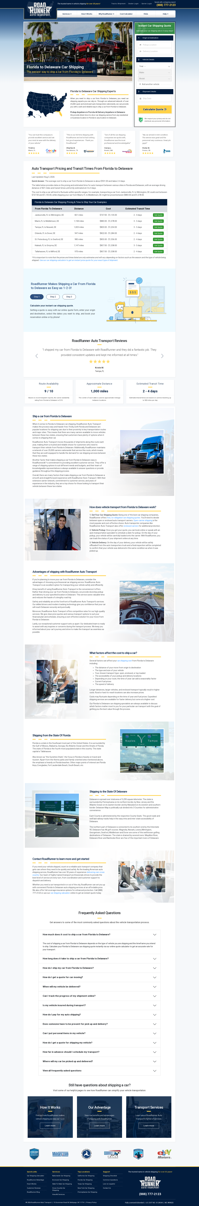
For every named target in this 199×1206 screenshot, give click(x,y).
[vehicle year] (155, 66)
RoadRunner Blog (33, 1192)
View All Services (58, 1194)
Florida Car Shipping (85, 1180)
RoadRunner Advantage (35, 1180)
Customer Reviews (33, 1188)
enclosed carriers (131, 526)
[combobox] (155, 45)
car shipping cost (124, 661)
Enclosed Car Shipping (60, 1180)
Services (66, 14)
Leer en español (109, 1184)
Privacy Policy (91, 1202)
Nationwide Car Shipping (61, 1176)
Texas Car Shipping (85, 1184)
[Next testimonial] (162, 356)
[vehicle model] (155, 78)
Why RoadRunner (105, 14)
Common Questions (110, 1180)
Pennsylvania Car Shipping (87, 1192)
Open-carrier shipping (142, 520)
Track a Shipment (118, 4)
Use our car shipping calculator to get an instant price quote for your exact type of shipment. (79, 260)
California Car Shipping (86, 1176)
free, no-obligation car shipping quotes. (124, 518)
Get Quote (158, 215)
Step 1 (37, 297)
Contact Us (107, 1188)
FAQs (146, 14)
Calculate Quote (155, 109)
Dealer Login (133, 4)
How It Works (86, 14)
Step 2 (53, 297)
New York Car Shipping (86, 1188)
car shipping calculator (60, 893)
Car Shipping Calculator (35, 1176)
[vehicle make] (155, 72)
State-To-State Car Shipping (62, 1184)
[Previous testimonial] (37, 356)
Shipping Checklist (110, 1176)
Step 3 (69, 297)
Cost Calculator (126, 14)
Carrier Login (147, 4)
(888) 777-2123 (166, 5)
